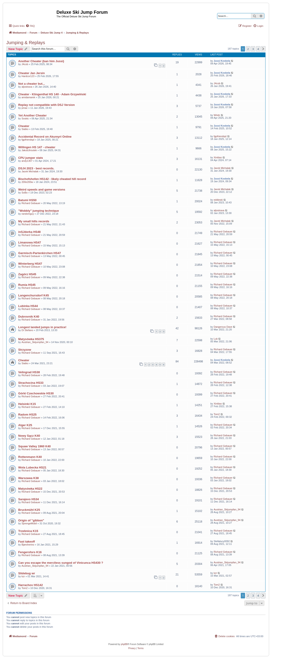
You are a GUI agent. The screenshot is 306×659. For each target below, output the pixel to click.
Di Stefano (27, 330)
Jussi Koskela (222, 60)
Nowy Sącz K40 (29, 435)
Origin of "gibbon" (31, 520)
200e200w (27, 182)
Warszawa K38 (28, 478)
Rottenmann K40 (30, 457)
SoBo (25, 192)
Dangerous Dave (223, 326)
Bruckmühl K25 (29, 509)
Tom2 (217, 414)
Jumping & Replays (25, 42)
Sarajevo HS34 (28, 499)
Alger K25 (25, 425)
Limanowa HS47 (29, 242)
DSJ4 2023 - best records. (36, 168)
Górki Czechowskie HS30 (36, 393)
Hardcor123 (28, 76)
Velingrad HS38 (29, 372)
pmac (25, 108)
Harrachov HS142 (30, 585)
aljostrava (27, 86)
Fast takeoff (26, 541)
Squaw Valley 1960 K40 (34, 446)
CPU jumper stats (30, 157)
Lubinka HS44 (28, 306)
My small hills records (33, 221)
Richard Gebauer (31, 203)
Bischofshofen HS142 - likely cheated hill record (52, 179)
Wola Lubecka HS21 (32, 467)
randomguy (28, 213)
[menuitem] (30, 26)
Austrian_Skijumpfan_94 (35, 342)
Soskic (25, 118)
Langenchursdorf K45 (33, 295)
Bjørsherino (28, 544)
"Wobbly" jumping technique (38, 210)
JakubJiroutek (29, 150)
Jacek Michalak (30, 171)
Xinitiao (218, 157)
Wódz (217, 115)
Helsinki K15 (27, 404)
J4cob (25, 64)
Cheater (23, 126)
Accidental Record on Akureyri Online (45, 136)
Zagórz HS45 (27, 274)
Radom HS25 (27, 414)
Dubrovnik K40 (28, 316)
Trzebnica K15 (28, 531)
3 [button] (253, 49)
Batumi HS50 (27, 200)
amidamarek (28, 97)
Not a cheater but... (31, 83)
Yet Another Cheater (32, 115)
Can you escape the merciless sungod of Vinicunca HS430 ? (60, 562)
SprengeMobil (29, 523)
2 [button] (248, 49)
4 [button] (258, 49)
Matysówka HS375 (31, 339)
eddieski (218, 199)
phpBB (124, 644)
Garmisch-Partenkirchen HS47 (39, 253)
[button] (263, 49)
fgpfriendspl (28, 139)
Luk (216, 338)
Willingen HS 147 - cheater (36, 147)
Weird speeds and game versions (41, 189)
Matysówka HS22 (30, 488)
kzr (23, 576)
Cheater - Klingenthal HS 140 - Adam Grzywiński (52, 94)
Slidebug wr (26, 573)
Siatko (25, 129)
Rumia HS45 (27, 284)
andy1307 (27, 160)
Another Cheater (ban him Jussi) (41, 61)
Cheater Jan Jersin (31, 73)
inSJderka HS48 (29, 232)
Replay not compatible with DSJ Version (46, 105)
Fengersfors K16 (30, 552)
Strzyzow (24, 349)
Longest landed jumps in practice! (42, 327)
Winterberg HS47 (30, 263)
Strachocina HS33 (30, 382)
